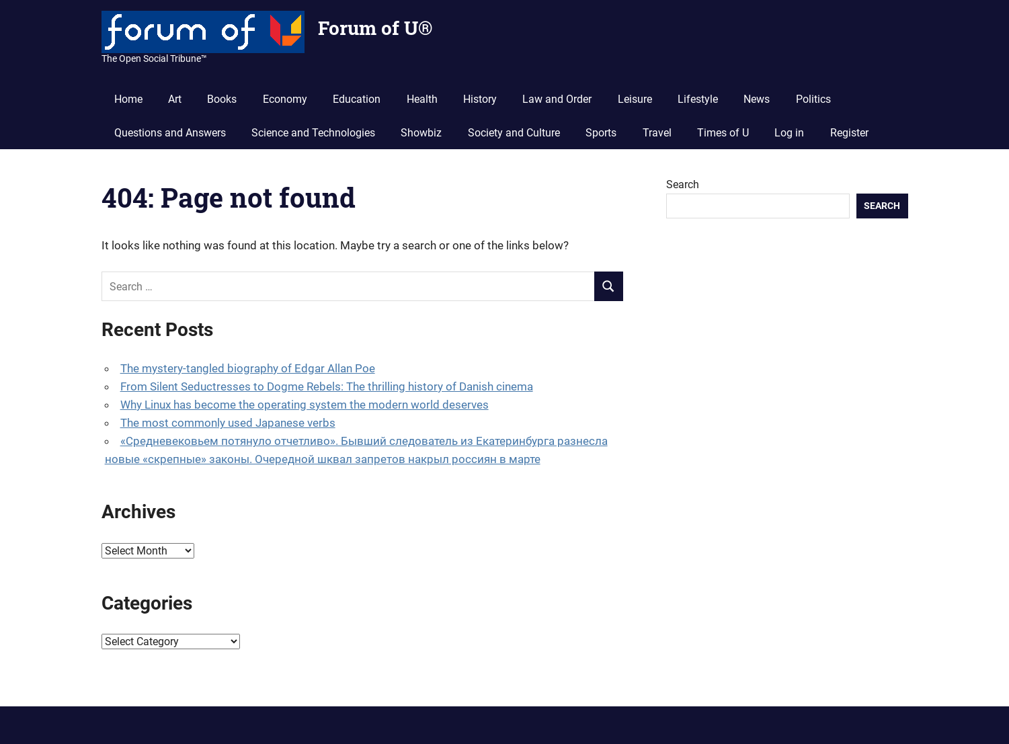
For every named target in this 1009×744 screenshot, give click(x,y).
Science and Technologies (313, 132)
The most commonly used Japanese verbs (227, 422)
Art (174, 99)
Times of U (723, 132)
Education (356, 99)
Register (849, 132)
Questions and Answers (170, 132)
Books (222, 99)
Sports (601, 132)
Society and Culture (514, 132)
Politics (813, 99)
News (756, 99)
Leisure (635, 99)
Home (128, 99)
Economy (285, 99)
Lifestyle (698, 99)
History (480, 99)
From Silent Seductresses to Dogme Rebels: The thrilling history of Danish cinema (326, 386)
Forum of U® (375, 27)
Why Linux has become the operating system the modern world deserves (304, 404)
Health (422, 99)
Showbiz (421, 132)
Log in (789, 132)
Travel (657, 132)
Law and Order (557, 99)
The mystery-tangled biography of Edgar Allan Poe (247, 368)
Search (682, 184)
